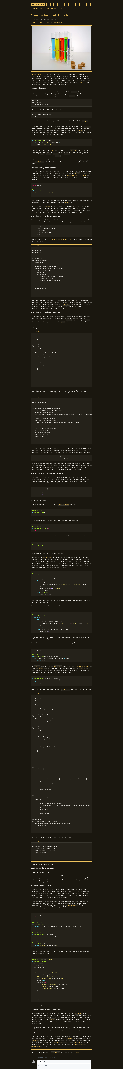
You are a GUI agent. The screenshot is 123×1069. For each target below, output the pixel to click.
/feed (61, 8)
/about (35, 8)
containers (58, 22)
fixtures (49, 22)
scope (51, 150)
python (34, 22)
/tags (48, 8)
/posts (41, 8)
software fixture (38, 74)
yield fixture (51, 320)
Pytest (80, 82)
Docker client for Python (76, 175)
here (77, 1052)
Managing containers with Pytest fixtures (53, 15)
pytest (41, 22)
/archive (54, 8)
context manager (82, 666)
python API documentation (61, 239)
